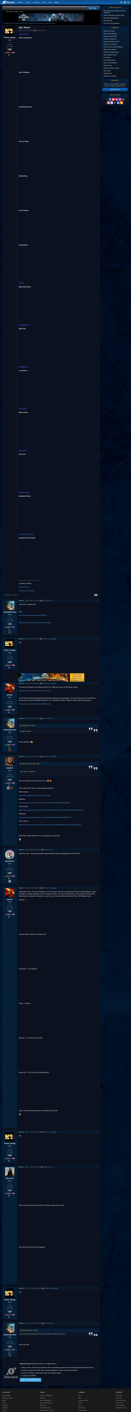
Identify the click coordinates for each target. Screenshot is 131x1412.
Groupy (4, 1410)
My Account (119, 1398)
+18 (10, 623)
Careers (80, 1403)
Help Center (119, 1395)
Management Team (83, 1400)
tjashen (10, 695)
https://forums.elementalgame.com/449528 (33, 615)
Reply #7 (21, 888)
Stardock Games (13, 23)
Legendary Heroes (50, 23)
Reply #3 (21, 683)
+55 (10, 706)
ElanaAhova (9, 861)
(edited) (54, 638)
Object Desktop (6, 1395)
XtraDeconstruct (24, 587)
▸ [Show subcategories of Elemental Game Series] (32, 23)
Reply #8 (21, 1132)
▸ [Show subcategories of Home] (7, 23)
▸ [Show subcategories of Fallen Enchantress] (44, 23)
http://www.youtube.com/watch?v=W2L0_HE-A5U (35, 691)
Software (20, 2)
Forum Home (9, 11)
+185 (9, 49)
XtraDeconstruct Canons (27, 591)
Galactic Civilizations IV (46, 1400)
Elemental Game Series (25, 23)
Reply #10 (21, 1288)
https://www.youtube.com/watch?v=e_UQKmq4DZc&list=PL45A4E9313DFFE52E (45, 817)
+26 (10, 1190)
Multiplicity (5, 1407)
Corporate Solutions (7, 1398)
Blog (50, 2)
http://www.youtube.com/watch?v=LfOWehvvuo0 (34, 704)
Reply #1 (21, 600)
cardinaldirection (9, 612)
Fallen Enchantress (39, 23)
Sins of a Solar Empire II (46, 1403)
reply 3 (33, 725)
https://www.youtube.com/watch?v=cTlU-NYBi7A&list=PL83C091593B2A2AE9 (44, 803)
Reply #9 (21, 1167)
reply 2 (38, 763)
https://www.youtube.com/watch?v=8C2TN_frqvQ (35, 795)
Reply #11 (22, 1323)
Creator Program (82, 1410)
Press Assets (81, 1407)
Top (97, 600)
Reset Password (120, 1405)
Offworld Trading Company (47, 1410)
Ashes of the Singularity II (46, 1395)
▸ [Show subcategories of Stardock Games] (18, 23)
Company (81, 1392)
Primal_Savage (9, 37)
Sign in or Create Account (30, 1380)
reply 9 (35, 1330)
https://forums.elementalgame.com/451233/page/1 (35, 622)
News (44, 2)
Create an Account (120, 1400)
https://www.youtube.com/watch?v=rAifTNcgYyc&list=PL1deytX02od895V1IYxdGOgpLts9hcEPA (50, 825)
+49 (10, 779)
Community (36, 2)
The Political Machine (45, 1407)
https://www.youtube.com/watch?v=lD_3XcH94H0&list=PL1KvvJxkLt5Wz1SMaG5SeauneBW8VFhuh (51, 810)
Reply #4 (21, 718)
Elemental (42, 1398)
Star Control (43, 1405)
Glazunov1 (10, 1178)
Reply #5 (21, 756)
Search (16, 11)
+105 (9, 873)
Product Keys (119, 1403)
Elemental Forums (40, 30)
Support (56, 2)
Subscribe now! (115, 89)
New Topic (92, 8)
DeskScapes (5, 1405)
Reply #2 (21, 638)
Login (21, 11)
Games (28, 2)
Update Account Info (121, 1407)
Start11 (4, 1400)
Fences (4, 1403)
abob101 (9, 768)
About (79, 1395)
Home (5, 23)
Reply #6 (21, 849)
